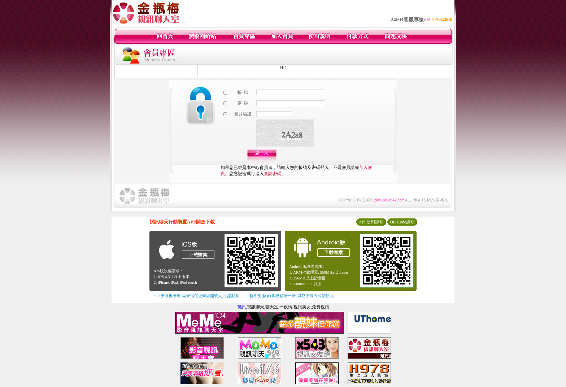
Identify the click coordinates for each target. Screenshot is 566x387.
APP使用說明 (371, 222)
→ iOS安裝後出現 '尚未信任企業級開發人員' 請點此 (194, 295)
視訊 (241, 306)
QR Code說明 (402, 222)
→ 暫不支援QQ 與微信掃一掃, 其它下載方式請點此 (289, 295)
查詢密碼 (272, 173)
